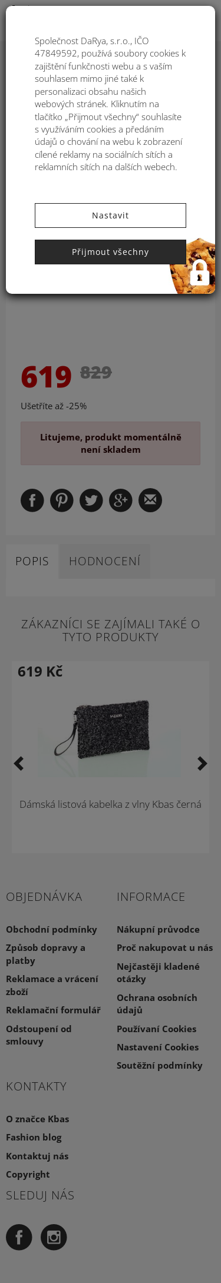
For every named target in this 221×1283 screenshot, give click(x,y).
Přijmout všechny (110, 251)
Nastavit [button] (110, 215)
